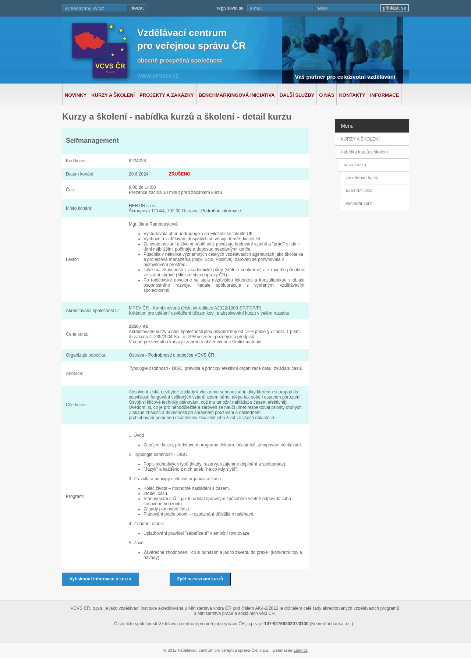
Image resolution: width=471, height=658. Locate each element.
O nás (326, 95)
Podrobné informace (221, 210)
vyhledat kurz (358, 203)
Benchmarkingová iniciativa (237, 95)
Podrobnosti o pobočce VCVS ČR (181, 355)
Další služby (297, 95)
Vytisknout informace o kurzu (100, 578)
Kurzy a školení (113, 95)
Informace (384, 95)
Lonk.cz (301, 650)
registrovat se (230, 8)
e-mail (256, 8)
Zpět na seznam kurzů (200, 578)
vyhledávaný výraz (84, 8)
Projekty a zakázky (166, 95)
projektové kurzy (362, 177)
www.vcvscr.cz (157, 75)
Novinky (75, 95)
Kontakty (352, 95)
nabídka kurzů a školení (365, 152)
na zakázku (356, 164)
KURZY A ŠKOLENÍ (360, 139)
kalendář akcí (359, 190)
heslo (322, 8)
